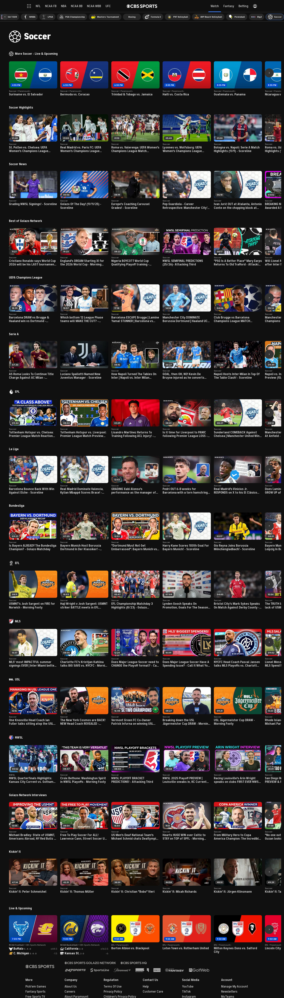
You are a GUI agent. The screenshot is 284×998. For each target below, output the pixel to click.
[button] (5, 17)
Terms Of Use (113, 986)
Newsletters (229, 992)
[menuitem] (29, 17)
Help (146, 986)
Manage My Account (234, 986)
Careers (70, 992)
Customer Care (153, 992)
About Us (71, 986)
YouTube (187, 986)
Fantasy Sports (35, 992)
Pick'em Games (35, 986)
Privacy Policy (113, 992)
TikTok (186, 992)
